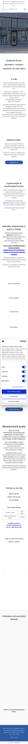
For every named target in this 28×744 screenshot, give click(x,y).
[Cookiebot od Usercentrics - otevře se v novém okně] (20, 341)
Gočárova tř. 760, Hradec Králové (10, 3)
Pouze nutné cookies (14, 401)
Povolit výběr (13, 396)
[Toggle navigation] (25, 9)
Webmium (17, 742)
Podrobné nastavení (18, 386)
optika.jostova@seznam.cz (19, 1)
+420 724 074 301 (7, 1)
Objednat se (14, 162)
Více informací (14, 409)
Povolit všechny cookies (13, 391)
